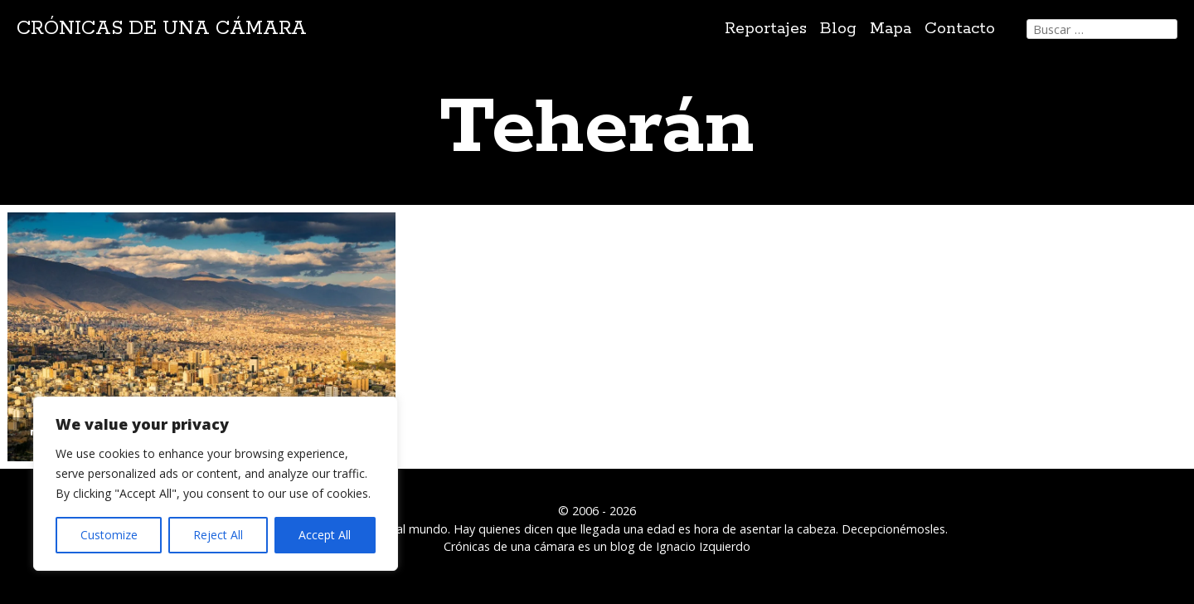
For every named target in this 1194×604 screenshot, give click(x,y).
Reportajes (766, 28)
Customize (109, 535)
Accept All (324, 535)
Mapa (890, 28)
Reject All (218, 535)
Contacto (960, 28)
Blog (838, 28)
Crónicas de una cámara (162, 29)
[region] (215, 484)
